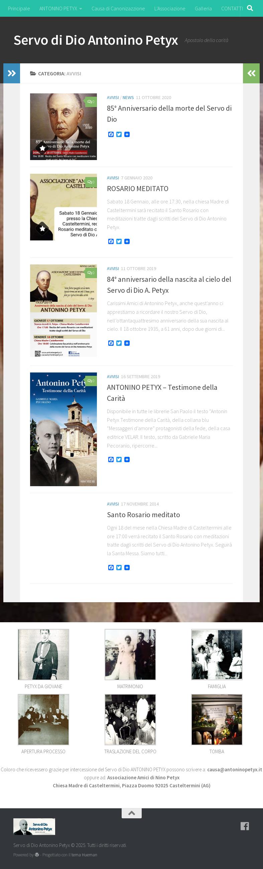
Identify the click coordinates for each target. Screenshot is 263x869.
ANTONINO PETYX (58, 8)
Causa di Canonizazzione (118, 8)
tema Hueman (84, 855)
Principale (19, 8)
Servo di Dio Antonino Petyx (95, 39)
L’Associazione (169, 8)
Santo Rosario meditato (143, 514)
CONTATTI (232, 8)
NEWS (128, 97)
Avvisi (113, 97)
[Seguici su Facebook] (245, 826)
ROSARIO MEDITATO (137, 188)
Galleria (203, 8)
